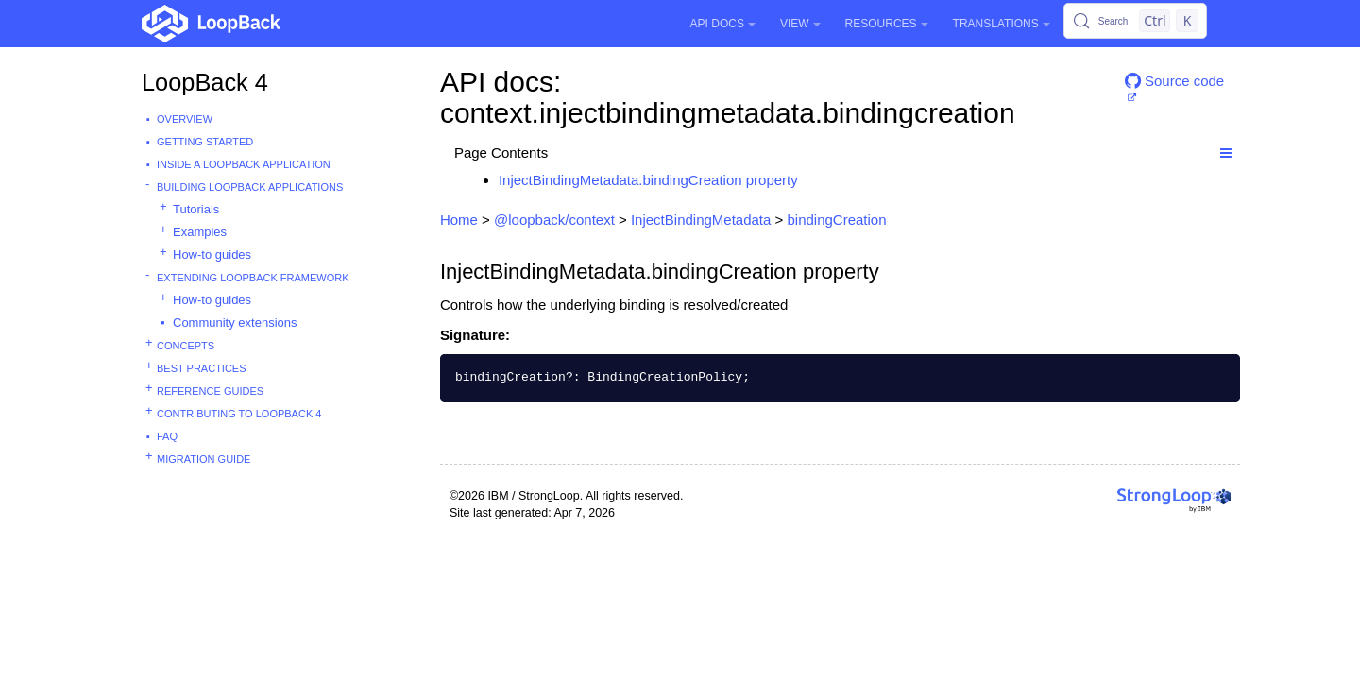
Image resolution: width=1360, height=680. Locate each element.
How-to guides (212, 254)
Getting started (205, 141)
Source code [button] (1174, 81)
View (800, 23)
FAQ (167, 436)
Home (459, 220)
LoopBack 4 (205, 82)
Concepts (185, 345)
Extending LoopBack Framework (253, 277)
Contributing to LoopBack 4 (239, 413)
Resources (886, 23)
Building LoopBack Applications (250, 187)
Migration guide (203, 459)
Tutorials (196, 209)
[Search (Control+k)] (1135, 21)
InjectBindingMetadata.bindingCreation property (648, 180)
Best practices (201, 368)
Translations (1001, 23)
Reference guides (210, 391)
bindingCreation (836, 220)
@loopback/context (554, 220)
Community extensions (235, 322)
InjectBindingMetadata (701, 220)
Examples (200, 232)
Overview (184, 119)
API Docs (723, 23)
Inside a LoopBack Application (244, 164)
